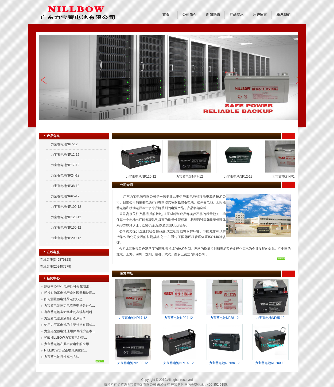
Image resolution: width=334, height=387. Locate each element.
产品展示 (236, 15)
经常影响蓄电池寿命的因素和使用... (69, 293)
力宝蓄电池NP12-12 (65, 155)
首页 (165, 15)
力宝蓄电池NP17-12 (65, 165)
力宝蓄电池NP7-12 (64, 144)
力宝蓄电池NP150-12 (66, 227)
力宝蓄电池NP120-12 (66, 217)
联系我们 (283, 15)
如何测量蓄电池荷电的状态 (63, 299)
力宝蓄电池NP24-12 (65, 175)
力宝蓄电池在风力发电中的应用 (66, 344)
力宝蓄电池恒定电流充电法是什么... (69, 305)
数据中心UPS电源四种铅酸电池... (68, 286)
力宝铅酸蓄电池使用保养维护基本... (69, 331)
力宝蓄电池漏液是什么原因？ (65, 318)
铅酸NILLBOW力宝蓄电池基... (65, 337)
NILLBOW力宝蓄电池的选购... (65, 350)
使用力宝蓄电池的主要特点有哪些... (69, 325)
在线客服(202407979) (55, 266)
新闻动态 (213, 15)
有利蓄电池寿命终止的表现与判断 (68, 312)
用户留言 (260, 15)
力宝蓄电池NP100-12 (66, 207)
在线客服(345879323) (55, 259)
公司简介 (189, 15)
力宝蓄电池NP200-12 (66, 238)
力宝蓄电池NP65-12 (65, 196)
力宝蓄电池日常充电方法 (61, 357)
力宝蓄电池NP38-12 (65, 186)
